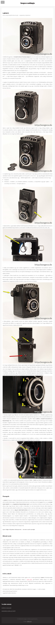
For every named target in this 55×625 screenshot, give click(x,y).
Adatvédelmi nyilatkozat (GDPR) (8, 611)
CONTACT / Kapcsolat (6, 608)
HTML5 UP (29, 621)
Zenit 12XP (29, 579)
